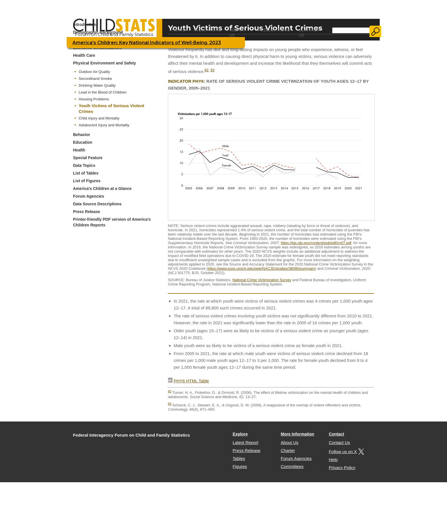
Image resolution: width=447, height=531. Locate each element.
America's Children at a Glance (102, 188)
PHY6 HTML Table (191, 380)
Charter (288, 450)
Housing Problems (94, 99)
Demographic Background (98, 32)
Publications (273, 30)
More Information (297, 434)
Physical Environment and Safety (104, 63)
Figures (240, 466)
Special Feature (88, 157)
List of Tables (85, 173)
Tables (239, 458)
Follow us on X (345, 451)
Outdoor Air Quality (94, 72)
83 (212, 70)
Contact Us (309, 32)
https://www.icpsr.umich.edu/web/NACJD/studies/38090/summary (261, 268)
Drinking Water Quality (97, 85)
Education (82, 142)
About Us (237, 32)
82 (207, 70)
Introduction (84, 24)
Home (178, 30)
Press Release (86, 211)
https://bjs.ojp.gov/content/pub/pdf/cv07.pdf (316, 243)
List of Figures (86, 181)
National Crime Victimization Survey (261, 280)
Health (79, 150)
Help (333, 459)
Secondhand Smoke (95, 78)
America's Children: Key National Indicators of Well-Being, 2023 (146, 42)
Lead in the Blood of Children (103, 92)
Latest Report (245, 442)
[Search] (351, 30)
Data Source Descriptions (97, 204)
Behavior (81, 134)
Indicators (207, 30)
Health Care (84, 55)
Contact (336, 434)
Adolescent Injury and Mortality (104, 125)
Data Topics (84, 165)
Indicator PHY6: (186, 81)
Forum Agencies (88, 196)
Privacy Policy (342, 467)
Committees (292, 466)
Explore (240, 434)
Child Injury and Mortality (99, 118)
